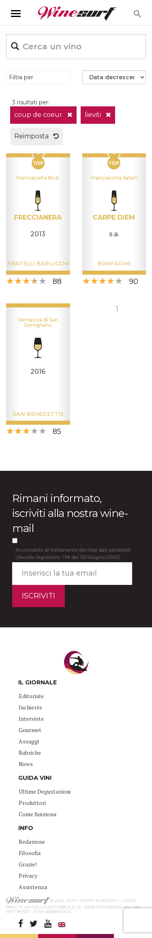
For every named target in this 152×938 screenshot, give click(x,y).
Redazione (32, 841)
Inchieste (30, 707)
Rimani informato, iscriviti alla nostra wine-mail (70, 513)
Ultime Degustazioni (45, 791)
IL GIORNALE (37, 682)
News (26, 764)
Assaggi (29, 741)
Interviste (31, 718)
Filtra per (21, 77)
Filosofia (30, 853)
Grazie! (28, 864)
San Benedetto (38, 414)
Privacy (28, 875)
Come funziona (37, 814)
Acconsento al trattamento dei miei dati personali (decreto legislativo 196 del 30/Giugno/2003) (73, 554)
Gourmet (30, 730)
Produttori (32, 803)
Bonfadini (114, 263)
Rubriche (30, 752)
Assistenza (33, 887)
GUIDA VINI (34, 777)
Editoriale (31, 696)
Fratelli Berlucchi (38, 263)
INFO (25, 828)
